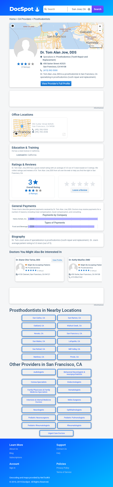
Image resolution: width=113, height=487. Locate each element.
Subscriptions (15, 457)
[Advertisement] (56, 98)
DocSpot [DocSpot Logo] (24, 9)
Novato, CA (38, 333)
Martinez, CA (39, 357)
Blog (11, 453)
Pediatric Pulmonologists (74, 418)
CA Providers (24, 19)
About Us (13, 449)
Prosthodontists (42, 19)
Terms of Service (63, 472)
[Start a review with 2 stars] (70, 184)
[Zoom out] (100, 30)
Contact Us (61, 449)
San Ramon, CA (74, 318)
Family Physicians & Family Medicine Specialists (39, 391)
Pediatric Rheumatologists (39, 425)
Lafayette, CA (74, 341)
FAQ (58, 453)
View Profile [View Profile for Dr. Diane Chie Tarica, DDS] (57, 260)
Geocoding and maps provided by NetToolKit (29, 477)
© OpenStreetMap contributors (37, 26)
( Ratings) (25, 67)
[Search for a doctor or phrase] (55, 9)
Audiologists (39, 372)
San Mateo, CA (39, 341)
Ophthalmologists (74, 410)
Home (12, 19)
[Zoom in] (100, 26)
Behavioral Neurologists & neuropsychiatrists (74, 373)
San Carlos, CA (39, 318)
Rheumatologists (74, 425)
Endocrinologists (74, 382)
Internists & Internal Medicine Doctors (38, 401)
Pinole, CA (74, 357)
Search (97, 9)
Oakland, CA (39, 326)
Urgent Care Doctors (56, 433)
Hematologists (74, 390)
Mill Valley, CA (74, 349)
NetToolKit (19, 26)
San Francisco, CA (74, 333)
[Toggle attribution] (12, 26)
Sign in (12, 468)
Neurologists (38, 410)
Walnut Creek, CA (74, 326)
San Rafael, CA (39, 349)
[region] (56, 36)
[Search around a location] (80, 9)
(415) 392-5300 (50, 70)
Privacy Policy (62, 468)
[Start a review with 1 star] (66, 184)
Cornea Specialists (38, 382)
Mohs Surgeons (74, 400)
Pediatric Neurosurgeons (38, 418)
